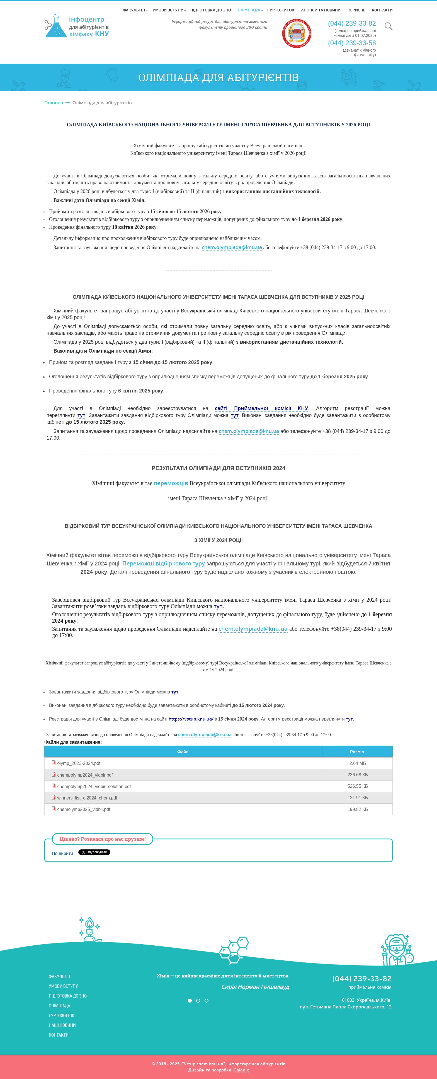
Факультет (134, 10)
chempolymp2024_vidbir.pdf (85, 775)
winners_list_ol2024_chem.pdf (87, 798)
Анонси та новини (321, 10)
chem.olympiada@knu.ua (232, 247)
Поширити (62, 853)
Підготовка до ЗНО (210, 10)
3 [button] (206, 1001)
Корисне (356, 10)
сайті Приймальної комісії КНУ (261, 408)
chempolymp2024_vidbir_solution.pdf (94, 786)
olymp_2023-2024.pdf (78, 763)
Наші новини (62, 1025)
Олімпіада (249, 10)
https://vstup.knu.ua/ (191, 719)
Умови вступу (167, 10)
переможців (171, 483)
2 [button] (198, 1001)
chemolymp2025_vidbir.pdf (83, 809)
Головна (53, 103)
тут (81, 415)
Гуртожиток (280, 10)
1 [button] (190, 1001)
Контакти (382, 10)
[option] (202, 982)
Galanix (241, 1070)
